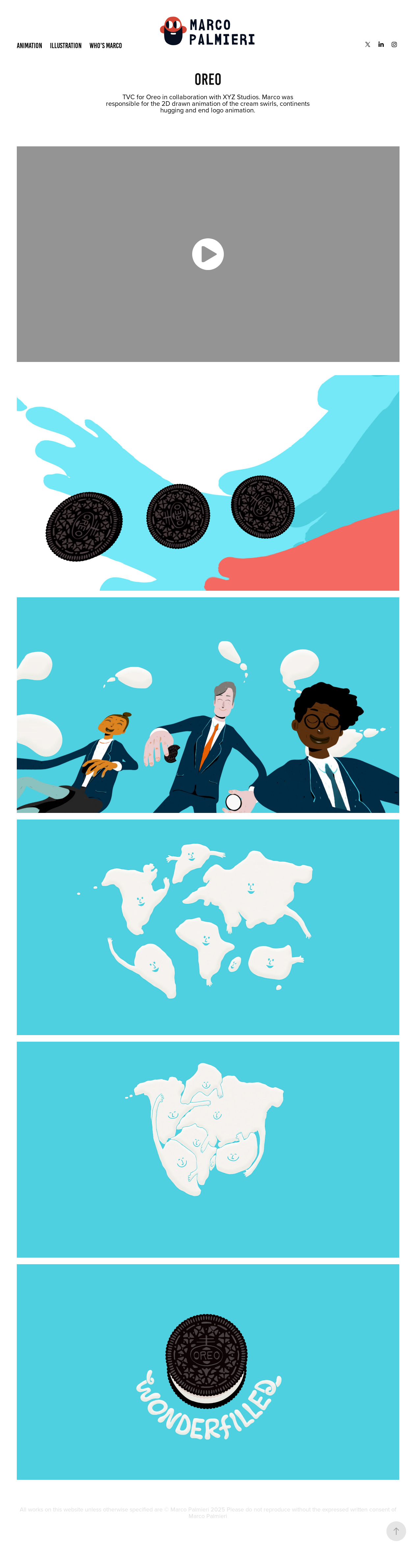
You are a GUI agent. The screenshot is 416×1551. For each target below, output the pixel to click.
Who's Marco (106, 45)
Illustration (66, 45)
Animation (29, 45)
